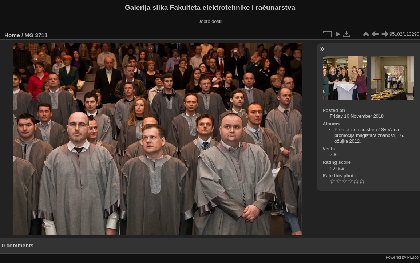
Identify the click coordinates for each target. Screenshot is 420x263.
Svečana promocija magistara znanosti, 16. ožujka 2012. (369, 135)
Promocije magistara (355, 129)
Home (12, 35)
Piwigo (413, 257)
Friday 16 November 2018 (357, 116)
